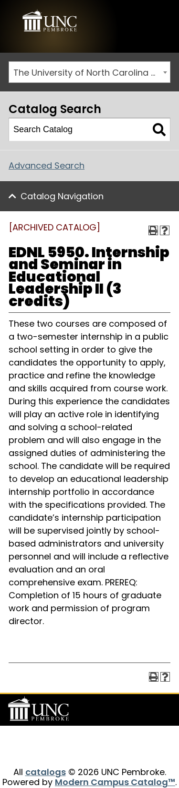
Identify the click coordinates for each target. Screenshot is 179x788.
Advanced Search (46, 165)
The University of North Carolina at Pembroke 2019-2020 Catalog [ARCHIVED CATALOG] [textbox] (91, 73)
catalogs (45, 772)
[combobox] (89, 72)
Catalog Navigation (62, 196)
